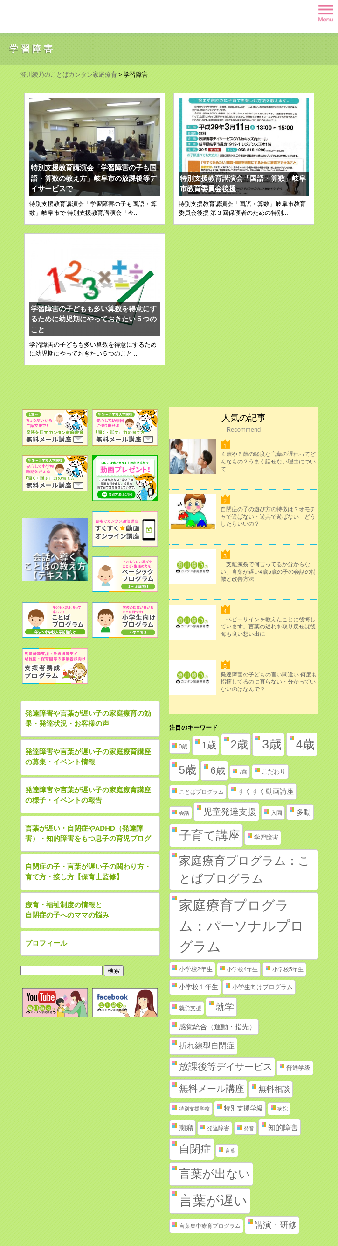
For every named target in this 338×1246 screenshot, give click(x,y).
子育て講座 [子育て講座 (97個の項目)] (209, 835)
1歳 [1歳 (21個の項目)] (209, 745)
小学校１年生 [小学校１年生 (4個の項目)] (198, 986)
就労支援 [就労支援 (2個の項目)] (190, 1008)
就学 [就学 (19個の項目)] (224, 1007)
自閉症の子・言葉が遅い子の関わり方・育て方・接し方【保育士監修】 (88, 871)
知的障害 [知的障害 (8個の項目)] (283, 1127)
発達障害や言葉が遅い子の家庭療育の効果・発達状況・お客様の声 (88, 718)
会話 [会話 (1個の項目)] (184, 813)
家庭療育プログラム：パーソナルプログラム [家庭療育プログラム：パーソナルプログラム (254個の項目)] (241, 925)
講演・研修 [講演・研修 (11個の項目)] (276, 1225)
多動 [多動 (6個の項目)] (303, 812)
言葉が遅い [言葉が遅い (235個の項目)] (213, 1200)
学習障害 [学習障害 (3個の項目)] (266, 837)
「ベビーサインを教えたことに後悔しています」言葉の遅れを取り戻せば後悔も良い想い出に (268, 626)
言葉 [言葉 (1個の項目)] (230, 1150)
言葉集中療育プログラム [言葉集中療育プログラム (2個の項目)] (210, 1226)
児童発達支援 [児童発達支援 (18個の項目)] (229, 812)
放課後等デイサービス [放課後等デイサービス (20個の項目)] (225, 1066)
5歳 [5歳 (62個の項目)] (187, 769)
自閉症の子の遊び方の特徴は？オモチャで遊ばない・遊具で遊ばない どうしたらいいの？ (268, 516)
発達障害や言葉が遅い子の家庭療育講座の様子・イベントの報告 (88, 795)
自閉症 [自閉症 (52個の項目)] (195, 1149)
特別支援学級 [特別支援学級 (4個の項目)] (243, 1108)
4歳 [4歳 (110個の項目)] (305, 744)
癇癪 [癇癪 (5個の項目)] (186, 1128)
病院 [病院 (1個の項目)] (282, 1108)
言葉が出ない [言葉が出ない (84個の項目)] (214, 1173)
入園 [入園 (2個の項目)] (276, 813)
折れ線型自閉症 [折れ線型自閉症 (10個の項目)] (207, 1045)
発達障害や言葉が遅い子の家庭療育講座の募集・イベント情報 (88, 757)
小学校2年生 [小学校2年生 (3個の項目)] (196, 969)
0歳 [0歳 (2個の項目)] (183, 746)
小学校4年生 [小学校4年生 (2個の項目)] (242, 969)
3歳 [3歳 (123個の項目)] (272, 744)
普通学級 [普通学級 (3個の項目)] (298, 1067)
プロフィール (46, 943)
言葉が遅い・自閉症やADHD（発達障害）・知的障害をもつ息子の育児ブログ (88, 833)
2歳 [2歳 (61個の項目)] (239, 744)
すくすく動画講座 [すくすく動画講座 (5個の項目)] (266, 791)
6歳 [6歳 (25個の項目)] (217, 770)
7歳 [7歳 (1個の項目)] (243, 772)
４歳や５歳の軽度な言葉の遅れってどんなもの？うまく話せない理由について (268, 461)
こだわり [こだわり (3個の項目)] (274, 771)
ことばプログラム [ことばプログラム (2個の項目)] (201, 792)
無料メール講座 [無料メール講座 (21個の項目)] (211, 1088)
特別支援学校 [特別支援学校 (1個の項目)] (194, 1108)
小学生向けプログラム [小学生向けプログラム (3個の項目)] (262, 986)
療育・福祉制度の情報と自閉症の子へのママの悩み (67, 910)
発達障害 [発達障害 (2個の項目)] (218, 1128)
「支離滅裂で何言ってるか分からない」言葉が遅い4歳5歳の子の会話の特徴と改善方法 (268, 571)
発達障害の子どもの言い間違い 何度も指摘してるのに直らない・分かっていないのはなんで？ (269, 681)
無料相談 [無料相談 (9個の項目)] (274, 1089)
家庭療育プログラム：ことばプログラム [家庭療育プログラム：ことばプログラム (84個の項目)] (244, 869)
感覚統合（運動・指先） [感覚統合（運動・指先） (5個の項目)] (217, 1027)
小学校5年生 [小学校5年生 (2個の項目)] (288, 969)
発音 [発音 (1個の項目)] (249, 1128)
